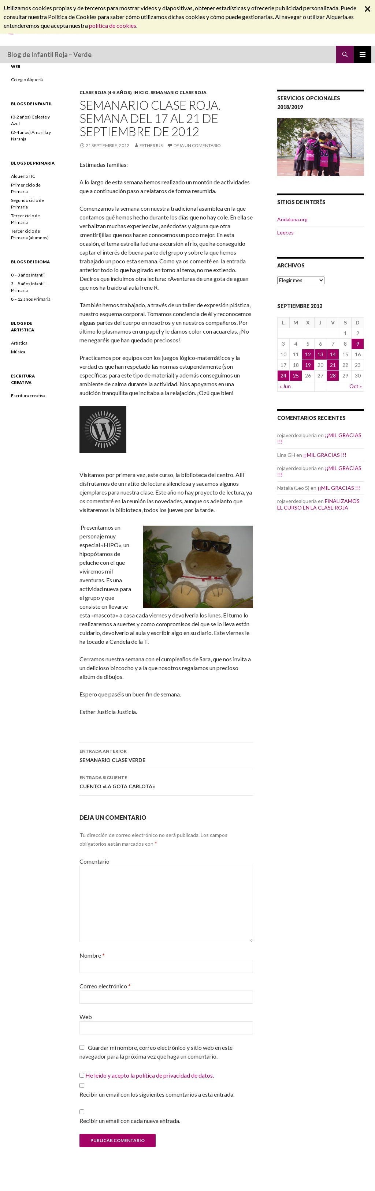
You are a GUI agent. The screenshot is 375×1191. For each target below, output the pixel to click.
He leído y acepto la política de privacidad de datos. (149, 1075)
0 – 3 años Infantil (28, 275)
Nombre (92, 955)
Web (85, 1016)
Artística (19, 343)
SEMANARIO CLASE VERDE (166, 755)
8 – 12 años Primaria (31, 299)
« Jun (285, 386)
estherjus (151, 145)
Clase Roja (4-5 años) (105, 92)
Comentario (94, 861)
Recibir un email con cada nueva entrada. (129, 1120)
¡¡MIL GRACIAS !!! (324, 455)
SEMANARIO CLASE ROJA (179, 92)
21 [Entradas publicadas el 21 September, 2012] (333, 365)
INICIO (141, 92)
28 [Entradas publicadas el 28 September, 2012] (333, 375)
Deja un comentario (197, 145)
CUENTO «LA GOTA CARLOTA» (166, 781)
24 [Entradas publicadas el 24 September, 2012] (283, 375)
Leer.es (285, 232)
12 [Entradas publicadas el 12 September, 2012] (308, 354)
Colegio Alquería (27, 79)
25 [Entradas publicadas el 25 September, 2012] (296, 375)
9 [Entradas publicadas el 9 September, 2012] (357, 344)
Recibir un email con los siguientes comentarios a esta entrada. (156, 1094)
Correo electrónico (105, 986)
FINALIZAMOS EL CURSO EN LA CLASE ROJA (318, 504)
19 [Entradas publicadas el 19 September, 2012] (308, 365)
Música (18, 351)
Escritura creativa (28, 395)
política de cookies (112, 25)
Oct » (355, 386)
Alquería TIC (23, 176)
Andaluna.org (292, 219)
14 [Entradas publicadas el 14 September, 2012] (333, 354)
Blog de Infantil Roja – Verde (49, 54)
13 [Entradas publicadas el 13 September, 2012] (320, 354)
